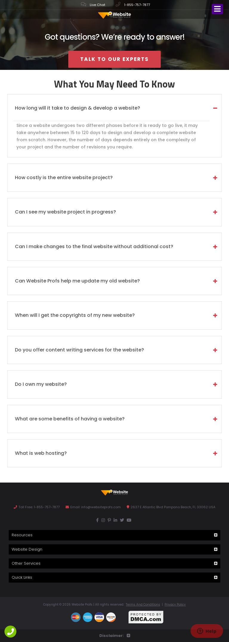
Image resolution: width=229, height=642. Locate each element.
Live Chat (93, 4)
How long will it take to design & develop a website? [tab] (77, 108)
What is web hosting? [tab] (41, 453)
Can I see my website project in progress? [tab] (65, 211)
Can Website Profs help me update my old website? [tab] (77, 280)
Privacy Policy (175, 604)
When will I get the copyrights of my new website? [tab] (75, 315)
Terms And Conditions (143, 604)
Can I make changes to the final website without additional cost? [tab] (94, 246)
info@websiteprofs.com (101, 507)
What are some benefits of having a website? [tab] (70, 418)
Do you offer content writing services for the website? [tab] (79, 349)
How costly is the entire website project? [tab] (64, 177)
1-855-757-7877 (133, 4)
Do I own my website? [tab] (41, 384)
